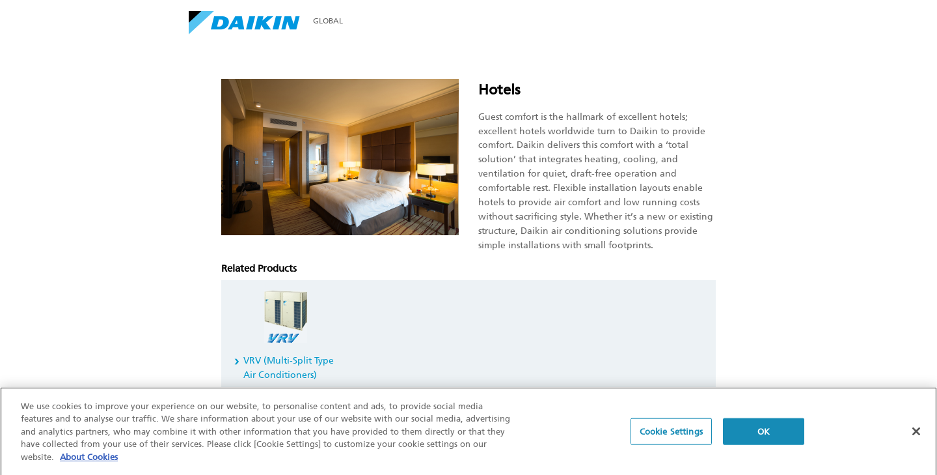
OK (763, 434)
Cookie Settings (671, 434)
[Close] (916, 433)
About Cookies (89, 459)
